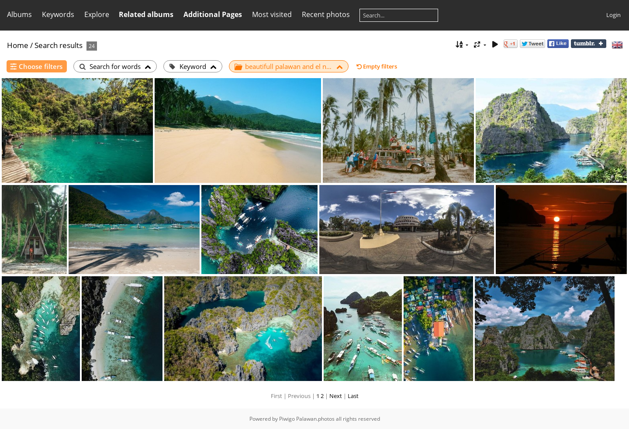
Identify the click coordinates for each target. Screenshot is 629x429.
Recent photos (326, 14)
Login (613, 15)
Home (17, 45)
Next (335, 396)
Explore (96, 14)
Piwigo (287, 418)
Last (353, 396)
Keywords (58, 14)
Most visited (272, 14)
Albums (19, 14)
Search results (59, 45)
